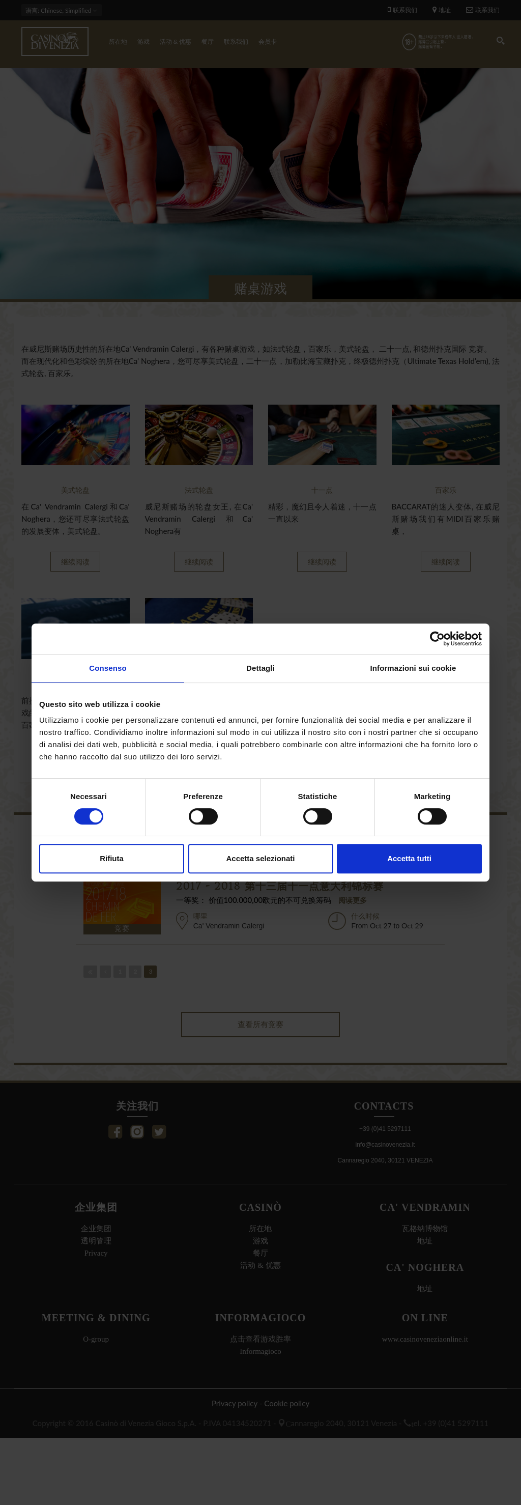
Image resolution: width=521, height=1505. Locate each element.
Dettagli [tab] (260, 668)
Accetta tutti (409, 858)
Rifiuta (112, 858)
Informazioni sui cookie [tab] (413, 668)
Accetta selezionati (260, 858)
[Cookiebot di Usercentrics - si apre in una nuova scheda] (437, 638)
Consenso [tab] (107, 668)
